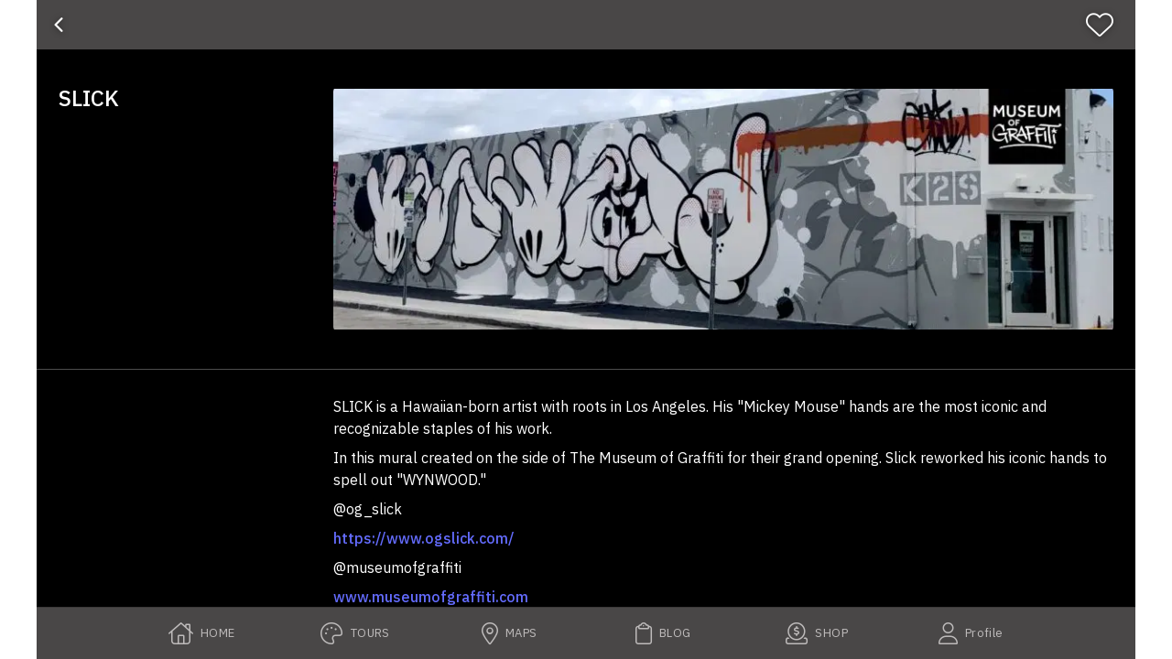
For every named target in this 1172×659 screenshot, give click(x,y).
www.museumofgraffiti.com (430, 597)
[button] (723, 209)
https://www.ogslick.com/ (424, 538)
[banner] (586, 24)
